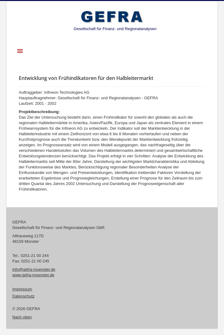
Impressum (22, 289)
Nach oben (22, 317)
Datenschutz (23, 296)
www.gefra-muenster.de (33, 275)
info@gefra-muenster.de (33, 269)
